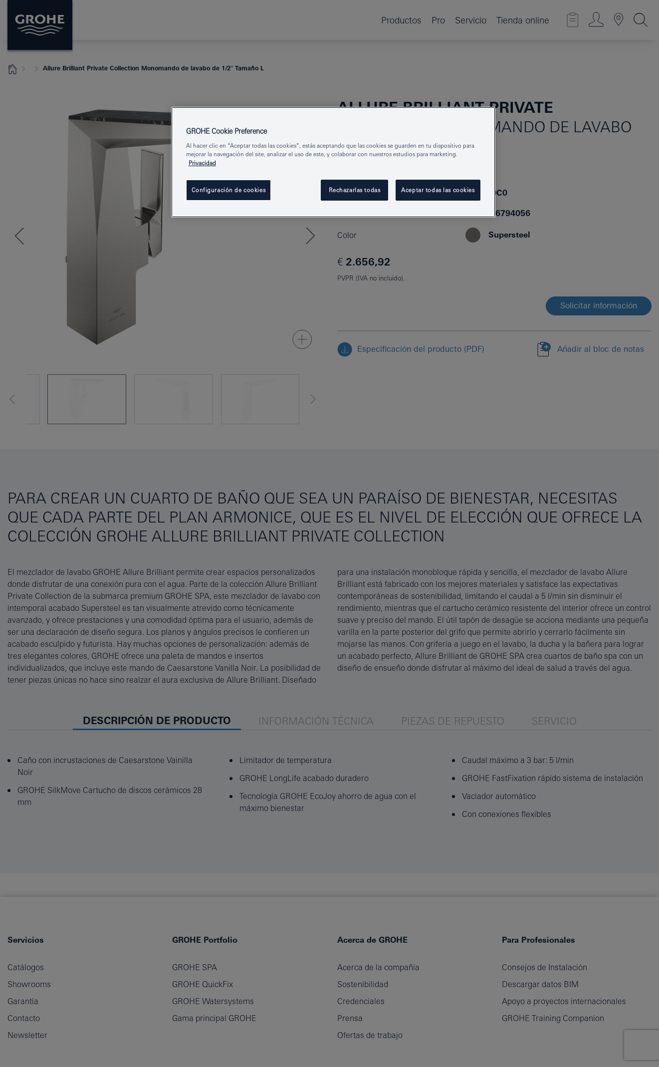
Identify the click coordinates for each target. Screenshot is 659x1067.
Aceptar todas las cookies (437, 190)
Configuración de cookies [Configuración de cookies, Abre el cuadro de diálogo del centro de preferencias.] (229, 190)
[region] (333, 162)
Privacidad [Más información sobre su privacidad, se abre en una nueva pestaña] (202, 163)
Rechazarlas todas (355, 190)
